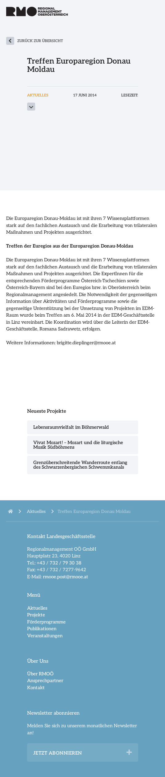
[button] (129, 752)
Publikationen (41, 628)
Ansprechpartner (45, 680)
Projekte (36, 615)
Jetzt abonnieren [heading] (57, 753)
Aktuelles (37, 608)
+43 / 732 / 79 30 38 (59, 563)
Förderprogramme (46, 622)
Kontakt (36, 687)
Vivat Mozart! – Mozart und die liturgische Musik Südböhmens (78, 445)
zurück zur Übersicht (40, 41)
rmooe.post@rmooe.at (65, 577)
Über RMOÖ (40, 674)
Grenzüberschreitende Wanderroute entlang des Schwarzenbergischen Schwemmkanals (80, 465)
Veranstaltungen (45, 635)
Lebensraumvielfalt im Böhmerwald (71, 427)
